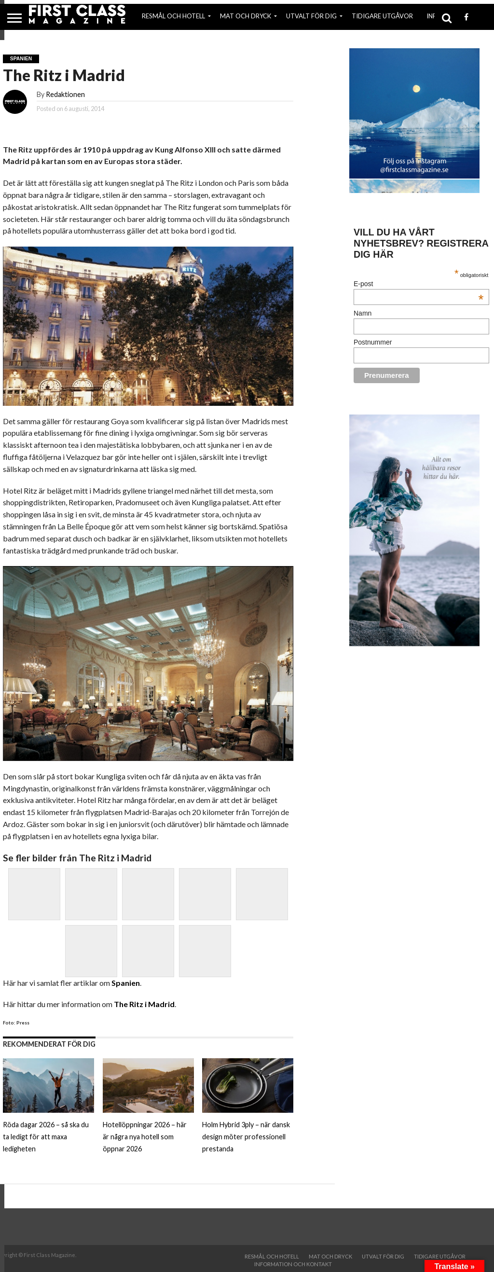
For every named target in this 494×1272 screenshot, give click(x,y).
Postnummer (373, 342)
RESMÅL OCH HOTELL (173, 16)
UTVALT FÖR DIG (311, 16)
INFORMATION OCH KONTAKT (293, 1264)
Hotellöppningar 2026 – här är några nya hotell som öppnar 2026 (145, 1136)
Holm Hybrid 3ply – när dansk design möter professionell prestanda (246, 1136)
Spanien (125, 982)
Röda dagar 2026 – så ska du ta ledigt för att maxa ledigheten (46, 1136)
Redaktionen (65, 94)
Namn (362, 313)
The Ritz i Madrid (144, 1004)
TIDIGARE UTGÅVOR (382, 16)
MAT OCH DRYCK (245, 16)
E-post (418, 284)
